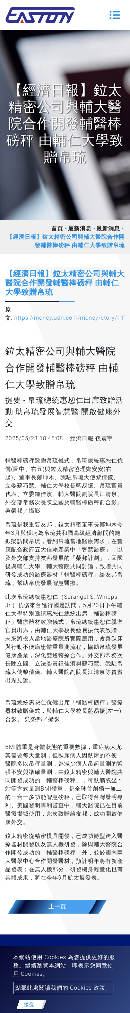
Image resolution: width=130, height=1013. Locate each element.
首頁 (57, 228)
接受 (29, 1004)
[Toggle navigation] (114, 15)
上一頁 (57, 906)
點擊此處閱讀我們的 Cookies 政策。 (63, 988)
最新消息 (80, 228)
